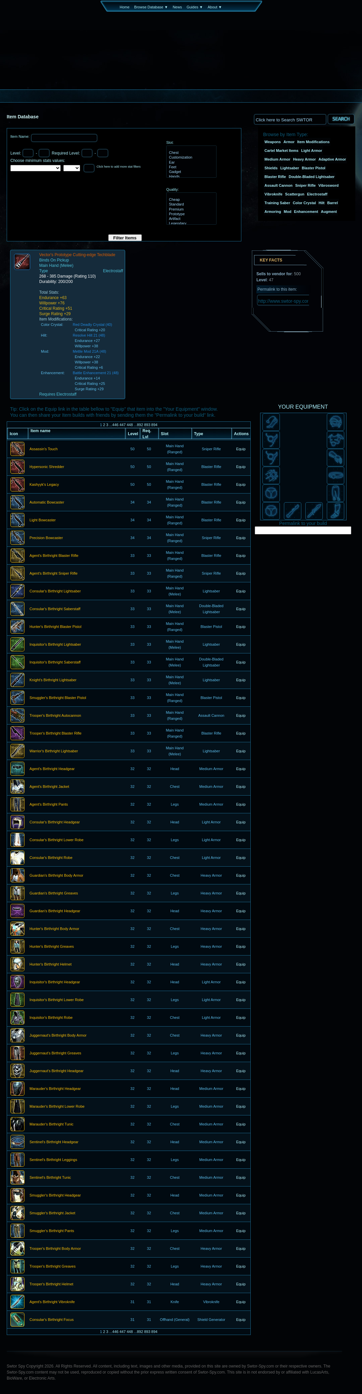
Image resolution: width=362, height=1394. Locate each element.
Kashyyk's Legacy (44, 485)
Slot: (170, 142)
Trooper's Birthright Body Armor (55, 1249)
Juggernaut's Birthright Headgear (56, 1071)
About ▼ (214, 7)
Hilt (322, 203)
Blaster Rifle (275, 177)
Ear (190, 162)
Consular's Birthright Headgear (54, 822)
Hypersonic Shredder (46, 467)
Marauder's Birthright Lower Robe (56, 1107)
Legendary (190, 223)
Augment (329, 212)
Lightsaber (289, 168)
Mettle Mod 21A (86, 351)
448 (130, 425)
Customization (190, 157)
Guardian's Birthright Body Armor (56, 876)
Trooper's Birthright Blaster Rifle (55, 734)
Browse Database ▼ (151, 7)
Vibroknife (273, 194)
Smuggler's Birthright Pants (51, 1231)
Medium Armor (277, 159)
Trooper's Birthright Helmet (51, 1284)
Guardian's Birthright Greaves (53, 893)
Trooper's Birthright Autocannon (55, 716)
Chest (190, 153)
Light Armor (311, 151)
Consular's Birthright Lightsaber (55, 591)
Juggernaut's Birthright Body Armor (57, 1036)
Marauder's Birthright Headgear (55, 1089)
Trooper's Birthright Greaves (52, 1267)
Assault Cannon (278, 185)
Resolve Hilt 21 (85, 335)
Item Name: (20, 136)
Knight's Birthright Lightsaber (52, 680)
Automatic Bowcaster (46, 503)
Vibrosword (328, 185)
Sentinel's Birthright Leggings (53, 1160)
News (177, 7)
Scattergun (294, 194)
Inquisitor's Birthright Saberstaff (54, 662)
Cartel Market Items (281, 151)
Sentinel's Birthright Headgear (53, 1142)
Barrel (332, 203)
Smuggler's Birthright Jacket (52, 1213)
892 (140, 425)
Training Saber (277, 203)
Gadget (190, 172)
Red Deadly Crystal (89, 325)
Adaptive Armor (332, 159)
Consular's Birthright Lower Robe (56, 840)
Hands (190, 176)
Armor (289, 142)
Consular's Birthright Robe (50, 858)
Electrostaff (317, 194)
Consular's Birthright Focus (51, 1320)
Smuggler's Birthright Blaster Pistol (57, 698)
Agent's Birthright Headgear (52, 769)
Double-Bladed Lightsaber (312, 177)
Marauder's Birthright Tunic (51, 1124)
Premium (190, 209)
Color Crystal (304, 203)
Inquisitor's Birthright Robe (51, 1018)
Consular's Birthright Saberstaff (54, 609)
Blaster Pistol (313, 168)
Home (124, 7)
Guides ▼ (195, 7)
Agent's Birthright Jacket (49, 787)
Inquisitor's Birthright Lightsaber (55, 645)
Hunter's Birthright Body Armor (54, 929)
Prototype (190, 214)
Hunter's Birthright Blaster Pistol (55, 627)
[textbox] (290, 119)
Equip (240, 449)
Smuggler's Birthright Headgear (55, 1196)
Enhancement (306, 212)
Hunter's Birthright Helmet (50, 965)
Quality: (172, 189)
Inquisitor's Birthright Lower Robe (56, 1000)
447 (122, 425)
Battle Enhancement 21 (92, 373)
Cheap (190, 199)
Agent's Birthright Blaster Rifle (53, 556)
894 (154, 425)
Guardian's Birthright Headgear (54, 911)
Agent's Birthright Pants (48, 805)
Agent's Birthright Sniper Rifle (53, 574)
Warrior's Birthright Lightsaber (53, 751)
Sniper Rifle (305, 185)
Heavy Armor (304, 159)
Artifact (190, 219)
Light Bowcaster (42, 520)
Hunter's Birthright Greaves (51, 947)
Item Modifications (313, 142)
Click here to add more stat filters (119, 166)
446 (115, 425)
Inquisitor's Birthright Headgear (54, 982)
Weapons (272, 142)
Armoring (272, 212)
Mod (288, 212)
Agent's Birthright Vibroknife (52, 1302)
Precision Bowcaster (46, 538)
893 (147, 425)
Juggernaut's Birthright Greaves (55, 1053)
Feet (190, 167)
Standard (190, 204)
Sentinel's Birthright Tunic (50, 1178)
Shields (271, 168)
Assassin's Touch (43, 449)
